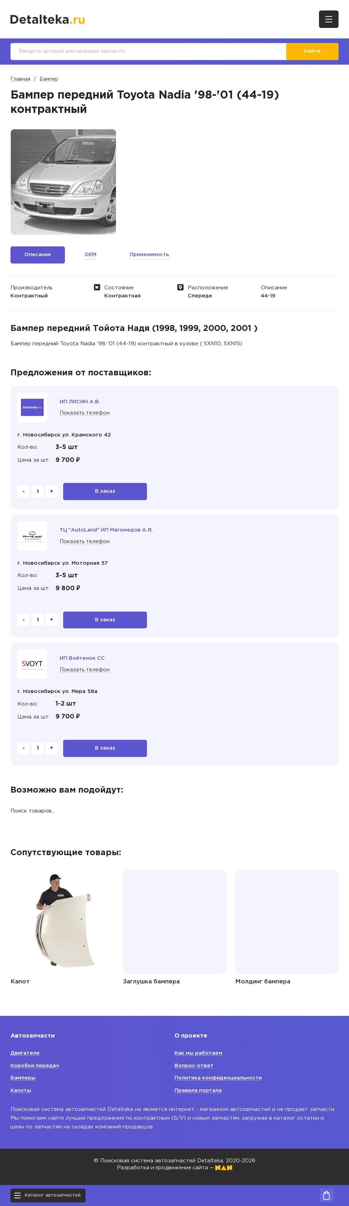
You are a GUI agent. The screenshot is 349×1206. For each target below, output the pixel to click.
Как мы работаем (199, 1053)
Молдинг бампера (262, 983)
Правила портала (198, 1090)
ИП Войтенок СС (83, 659)
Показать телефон (85, 413)
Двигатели (24, 1053)
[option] (63, 182)
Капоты (21, 1090)
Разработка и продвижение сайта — (174, 1167)
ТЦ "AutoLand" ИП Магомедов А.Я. (108, 530)
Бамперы (23, 1078)
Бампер (48, 80)
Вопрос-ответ (194, 1065)
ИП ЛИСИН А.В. (80, 402)
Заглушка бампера (151, 983)
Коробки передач (35, 1065)
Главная (20, 80)
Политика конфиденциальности (218, 1078)
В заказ (105, 492)
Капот (20, 983)
